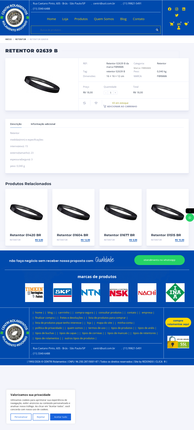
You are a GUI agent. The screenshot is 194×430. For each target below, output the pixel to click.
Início (8, 39)
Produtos (80, 19)
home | (39, 312)
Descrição (16, 123)
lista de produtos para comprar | (108, 317)
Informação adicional (43, 123)
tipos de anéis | (147, 328)
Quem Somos (104, 19)
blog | (51, 312)
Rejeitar (41, 416)
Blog (123, 19)
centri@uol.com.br (104, 3)
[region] (40, 407)
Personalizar (21, 416)
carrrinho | (65, 312)
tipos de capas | (69, 333)
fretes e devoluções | (72, 317)
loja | (90, 322)
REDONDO (148, 361)
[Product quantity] (112, 92)
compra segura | (85, 312)
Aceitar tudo (60, 416)
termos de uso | (98, 328)
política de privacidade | (49, 328)
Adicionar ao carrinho (120, 106)
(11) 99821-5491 (132, 3)
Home (51, 19)
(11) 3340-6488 (41, 8)
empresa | (148, 312)
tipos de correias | (93, 333)
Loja (65, 19)
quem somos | (76, 328)
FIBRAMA (162, 76)
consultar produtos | (111, 312)
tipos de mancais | (118, 333)
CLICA (161, 361)
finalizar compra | (46, 317)
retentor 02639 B (115, 71)
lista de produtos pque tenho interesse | (59, 322)
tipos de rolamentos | (48, 338)
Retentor (20, 39)
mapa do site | (105, 322)
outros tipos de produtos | (81, 338)
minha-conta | (126, 322)
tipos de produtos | (122, 328)
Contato (138, 19)
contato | (132, 312)
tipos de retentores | (145, 333)
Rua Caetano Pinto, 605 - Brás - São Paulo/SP (59, 3)
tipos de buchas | (45, 333)
